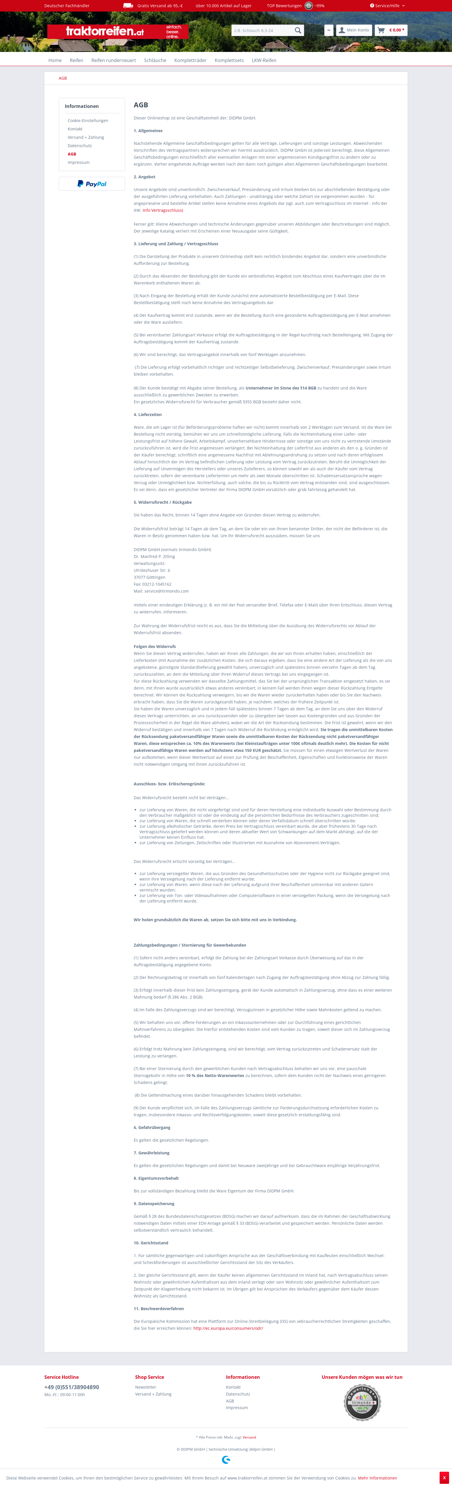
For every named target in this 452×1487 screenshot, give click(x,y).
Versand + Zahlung (86, 137)
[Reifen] (76, 60)
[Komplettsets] (229, 60)
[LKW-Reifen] (264, 60)
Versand (249, 1437)
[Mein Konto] (354, 30)
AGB (72, 154)
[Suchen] (298, 30)
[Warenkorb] (391, 30)
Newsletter (145, 1387)
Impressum (79, 162)
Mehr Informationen (377, 1478)
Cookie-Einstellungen (88, 120)
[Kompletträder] (190, 60)
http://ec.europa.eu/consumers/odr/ (228, 1328)
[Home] (55, 60)
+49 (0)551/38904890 (71, 1387)
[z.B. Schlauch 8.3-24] (267, 30)
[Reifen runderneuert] (113, 60)
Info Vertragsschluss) (163, 210)
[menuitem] (267, 30)
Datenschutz (80, 145)
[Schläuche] (155, 60)
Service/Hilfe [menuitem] (385, 5)
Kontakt (75, 129)
